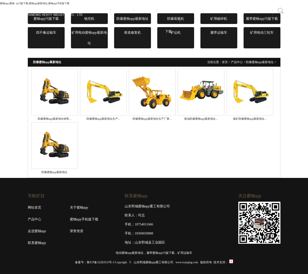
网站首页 (34, 207)
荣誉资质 (214, 10)
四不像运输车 (46, 32)
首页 (99, 10)
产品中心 (145, 10)
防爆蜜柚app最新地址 (260, 62)
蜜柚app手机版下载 (168, 21)
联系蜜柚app (238, 10)
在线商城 (261, 10)
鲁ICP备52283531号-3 (100, 262)
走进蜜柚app (191, 10)
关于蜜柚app (122, 10)
